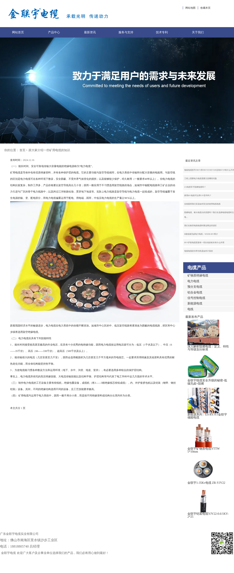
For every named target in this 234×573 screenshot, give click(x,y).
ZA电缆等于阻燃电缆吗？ (195, 187)
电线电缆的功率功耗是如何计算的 (198, 251)
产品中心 (54, 32)
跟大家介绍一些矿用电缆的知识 (49, 150)
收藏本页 (205, 7)
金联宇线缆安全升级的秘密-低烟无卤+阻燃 (207, 382)
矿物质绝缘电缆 (197, 275)
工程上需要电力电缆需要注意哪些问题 (200, 178)
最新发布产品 (194, 316)
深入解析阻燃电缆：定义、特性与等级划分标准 (208, 348)
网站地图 (190, 7)
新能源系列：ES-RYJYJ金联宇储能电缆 (207, 416)
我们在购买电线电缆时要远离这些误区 (200, 225)
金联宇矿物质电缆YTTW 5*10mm (203, 450)
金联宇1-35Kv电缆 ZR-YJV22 (206, 482)
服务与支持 (125, 32)
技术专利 (162, 32)
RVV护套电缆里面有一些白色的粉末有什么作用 (204, 242)
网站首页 (18, 32)
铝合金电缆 (194, 292)
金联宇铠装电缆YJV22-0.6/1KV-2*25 (207, 515)
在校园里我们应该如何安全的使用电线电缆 (202, 204)
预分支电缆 (194, 286)
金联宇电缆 (8, 553)
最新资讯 (90, 32)
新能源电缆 (194, 303)
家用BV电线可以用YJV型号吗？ (197, 195)
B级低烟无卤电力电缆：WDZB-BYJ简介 (201, 234)
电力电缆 (193, 281)
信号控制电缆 (196, 298)
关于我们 (198, 32)
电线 (190, 309)
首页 (22, 150)
